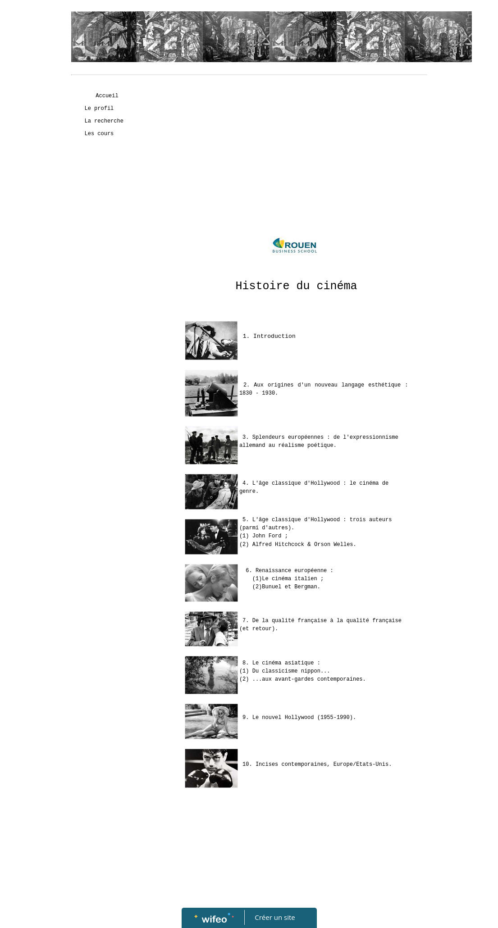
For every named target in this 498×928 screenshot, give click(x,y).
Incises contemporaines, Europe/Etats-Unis (322, 764)
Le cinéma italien (289, 579)
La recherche (104, 121)
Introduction (274, 336)
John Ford (267, 536)
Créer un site (275, 917)
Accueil (107, 96)
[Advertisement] (107, 325)
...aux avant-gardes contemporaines (307, 679)
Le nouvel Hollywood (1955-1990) (302, 717)
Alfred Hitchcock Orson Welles (302, 544)
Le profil (99, 108)
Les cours (99, 134)
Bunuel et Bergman (289, 587)
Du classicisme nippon (286, 671)
